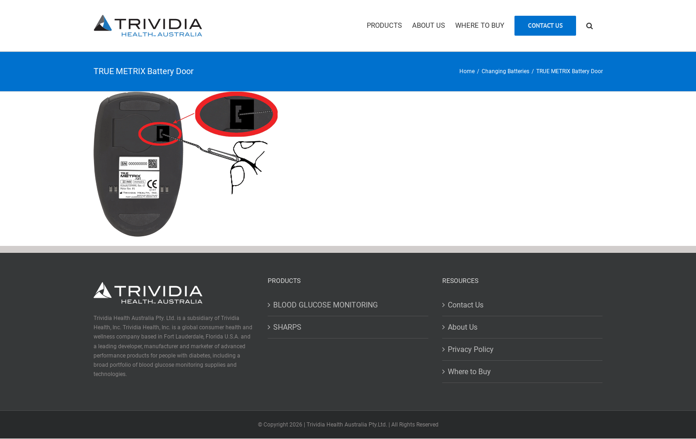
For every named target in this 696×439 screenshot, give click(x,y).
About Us (462, 327)
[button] (589, 25)
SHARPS (287, 327)
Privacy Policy (471, 349)
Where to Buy (469, 371)
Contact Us (465, 305)
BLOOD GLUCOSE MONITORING (325, 305)
